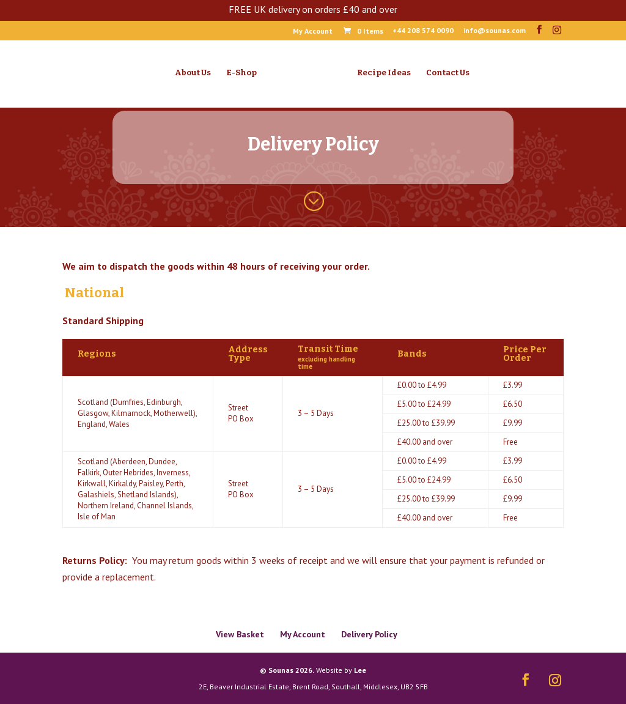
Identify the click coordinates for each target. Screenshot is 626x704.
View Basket (240, 634)
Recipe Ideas (384, 73)
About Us (193, 73)
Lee (360, 670)
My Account (313, 31)
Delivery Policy (369, 634)
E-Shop (241, 73)
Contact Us (448, 73)
